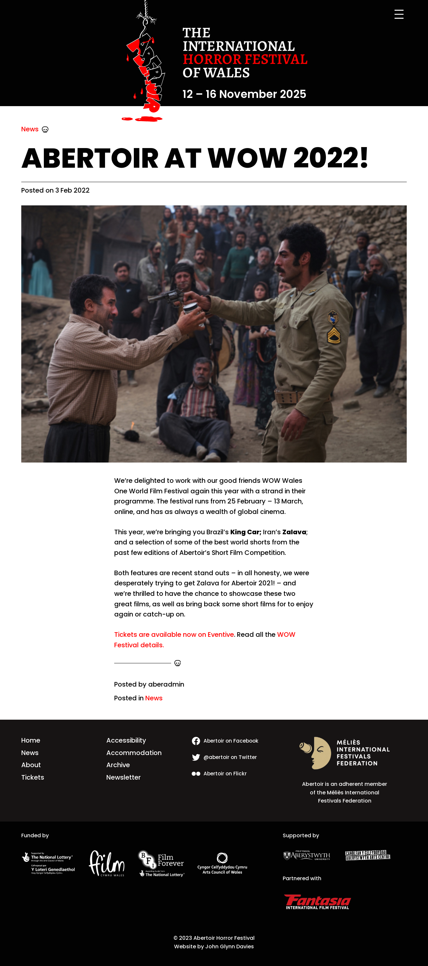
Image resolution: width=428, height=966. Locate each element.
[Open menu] (399, 14)
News (30, 129)
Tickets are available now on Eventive (174, 634)
